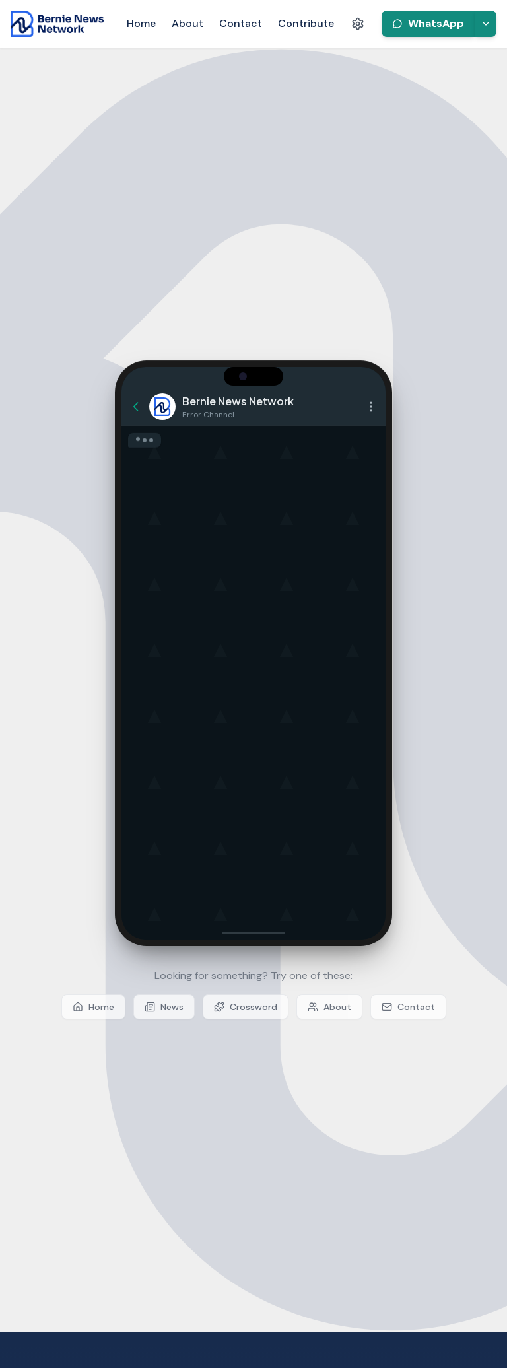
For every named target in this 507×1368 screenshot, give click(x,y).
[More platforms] (485, 24)
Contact (240, 23)
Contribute (306, 23)
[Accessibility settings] (358, 24)
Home (141, 23)
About (187, 23)
